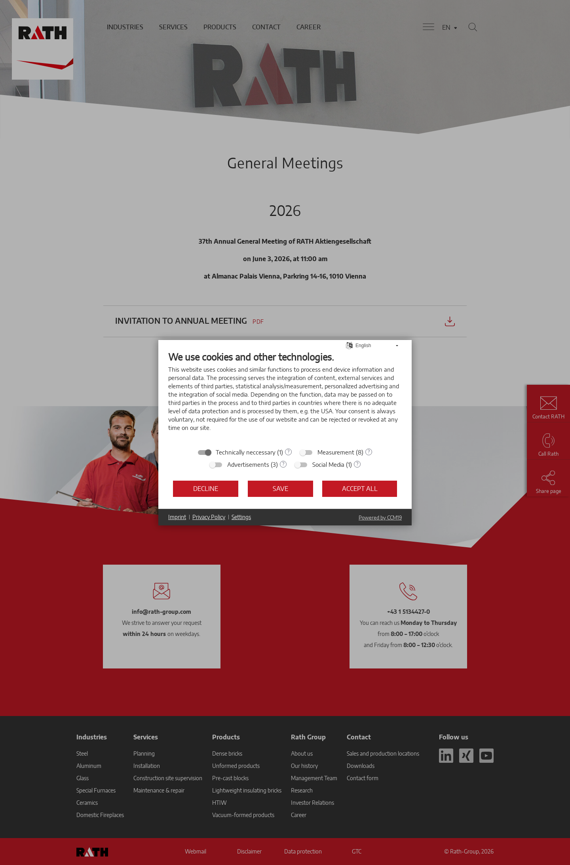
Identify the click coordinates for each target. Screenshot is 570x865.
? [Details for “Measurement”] (369, 451)
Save (280, 488)
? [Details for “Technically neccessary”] (288, 451)
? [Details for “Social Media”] (357, 464)
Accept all (360, 488)
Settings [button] (241, 517)
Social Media (328, 464)
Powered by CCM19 (380, 517)
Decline (205, 488)
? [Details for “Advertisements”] (283, 464)
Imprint (177, 517)
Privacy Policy (208, 517)
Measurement (335, 452)
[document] (285, 397)
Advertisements (248, 464)
